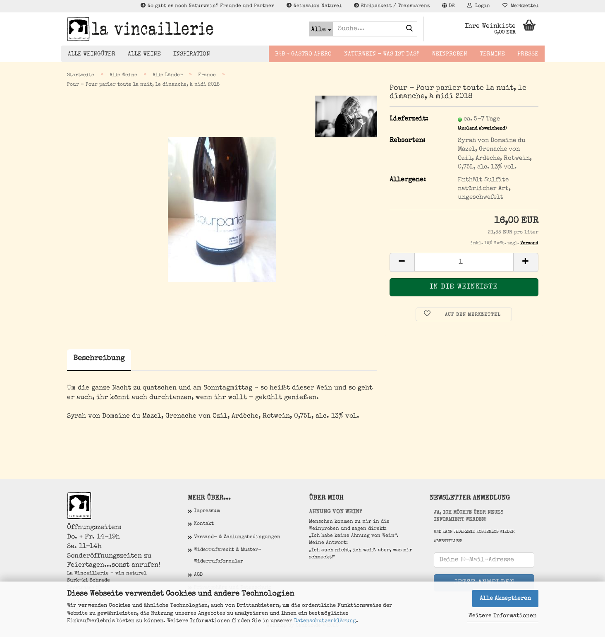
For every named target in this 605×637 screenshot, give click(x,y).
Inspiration (191, 54)
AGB (198, 574)
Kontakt (204, 524)
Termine (492, 54)
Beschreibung (99, 358)
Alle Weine (144, 54)
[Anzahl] (464, 262)
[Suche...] (321, 29)
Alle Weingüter (91, 54)
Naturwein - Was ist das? (381, 54)
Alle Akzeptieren (505, 598)
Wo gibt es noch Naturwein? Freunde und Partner (207, 6)
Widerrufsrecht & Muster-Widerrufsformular (227, 556)
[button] (448, 6)
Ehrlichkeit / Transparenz (392, 6)
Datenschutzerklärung (325, 621)
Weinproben (449, 54)
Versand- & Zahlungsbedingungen (237, 537)
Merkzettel (520, 6)
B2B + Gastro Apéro (303, 54)
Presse (527, 54)
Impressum (207, 511)
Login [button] (478, 6)
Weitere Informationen (503, 616)
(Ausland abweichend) (482, 128)
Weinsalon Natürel (314, 6)
